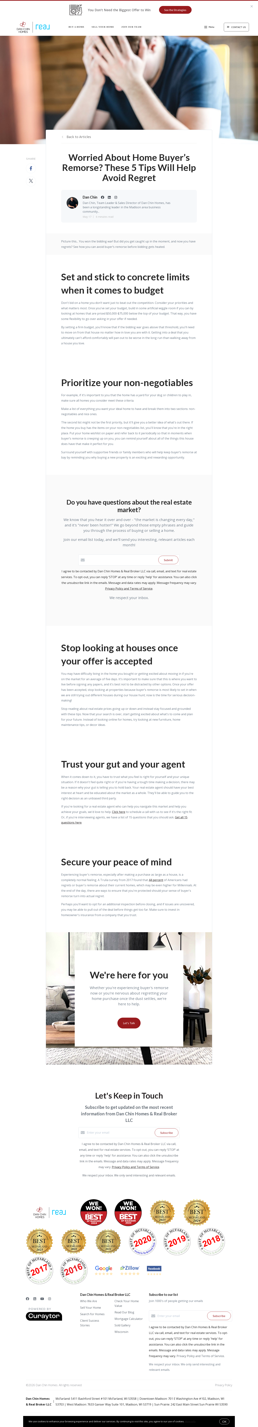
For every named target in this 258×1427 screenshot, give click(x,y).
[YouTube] (42, 1299)
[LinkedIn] (34, 1299)
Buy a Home (76, 27)
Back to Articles (79, 137)
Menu (209, 27)
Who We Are (88, 1301)
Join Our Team (131, 27)
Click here (118, 812)
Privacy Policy (223, 1385)
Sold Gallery (122, 1325)
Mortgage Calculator (129, 1319)
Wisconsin (121, 1332)
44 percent (156, 880)
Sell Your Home (103, 27)
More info (190, 1421)
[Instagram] (49, 1299)
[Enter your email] (120, 1132)
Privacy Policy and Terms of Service (129, 589)
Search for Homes (92, 1314)
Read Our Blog (124, 1312)
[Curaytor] (44, 1320)
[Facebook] (27, 1299)
